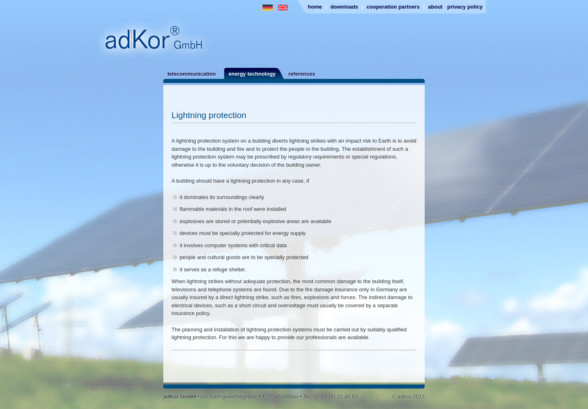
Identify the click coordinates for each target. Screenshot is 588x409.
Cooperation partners (393, 7)
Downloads (344, 7)
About (435, 7)
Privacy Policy (465, 7)
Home (315, 7)
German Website (267, 7)
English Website (282, 7)
